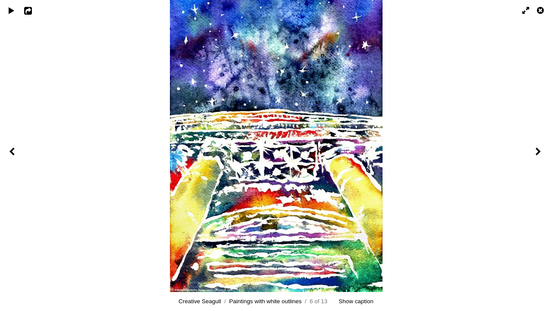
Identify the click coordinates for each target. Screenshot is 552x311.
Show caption (356, 301)
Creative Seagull (200, 301)
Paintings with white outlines (265, 301)
